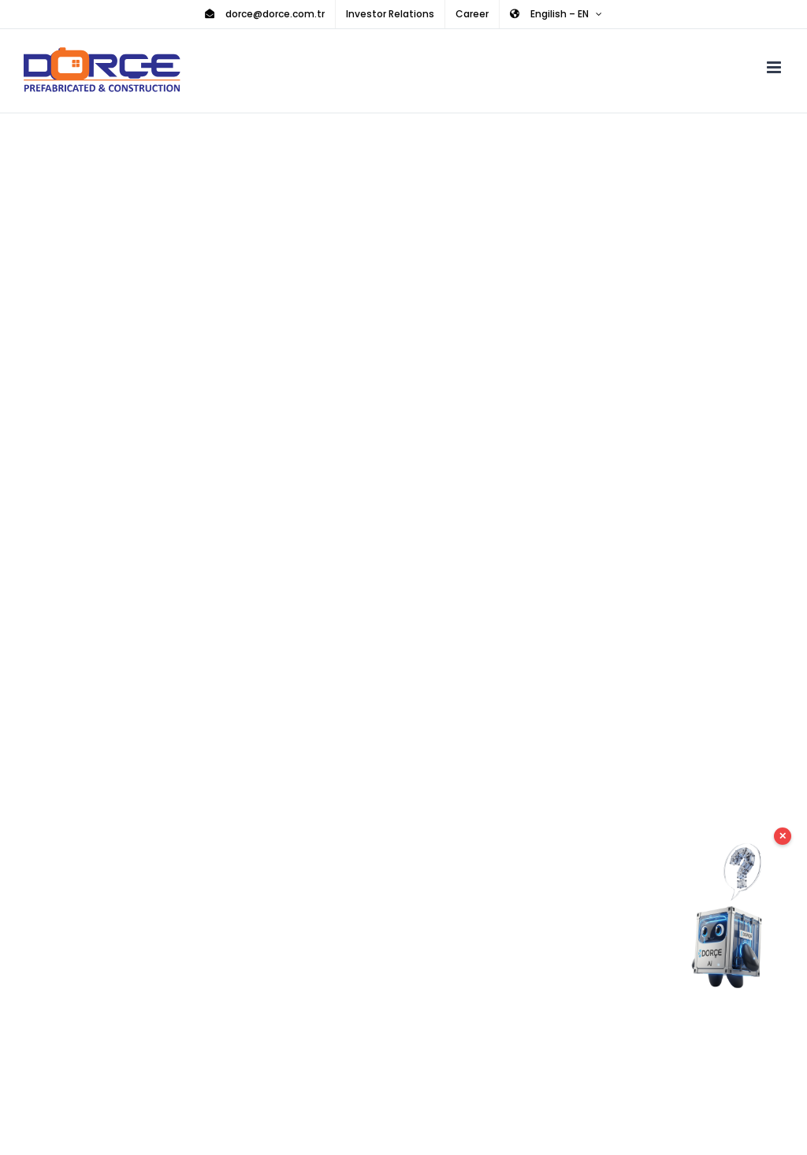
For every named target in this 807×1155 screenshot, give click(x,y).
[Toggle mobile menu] (775, 67)
